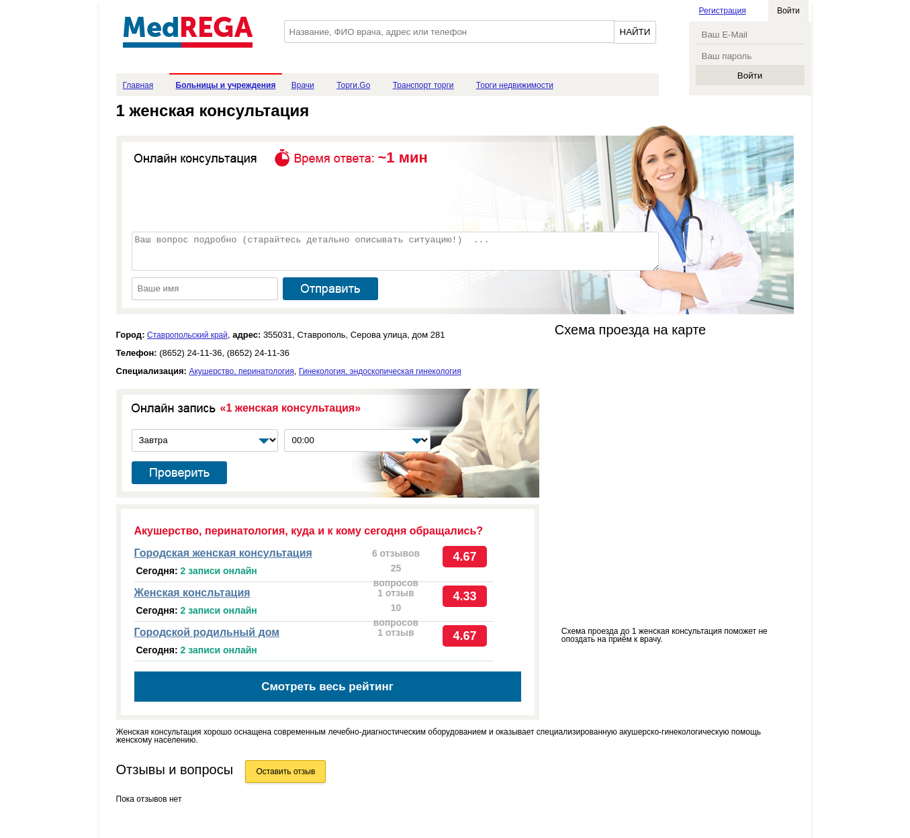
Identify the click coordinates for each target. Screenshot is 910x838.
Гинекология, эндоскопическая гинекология (380, 371)
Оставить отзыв (285, 771)
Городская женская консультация (223, 553)
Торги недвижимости (514, 85)
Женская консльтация (192, 592)
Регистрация (722, 10)
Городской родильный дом (207, 632)
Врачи (302, 85)
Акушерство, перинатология (241, 371)
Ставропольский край (187, 335)
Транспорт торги (423, 85)
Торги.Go (353, 85)
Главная (138, 85)
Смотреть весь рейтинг (327, 686)
